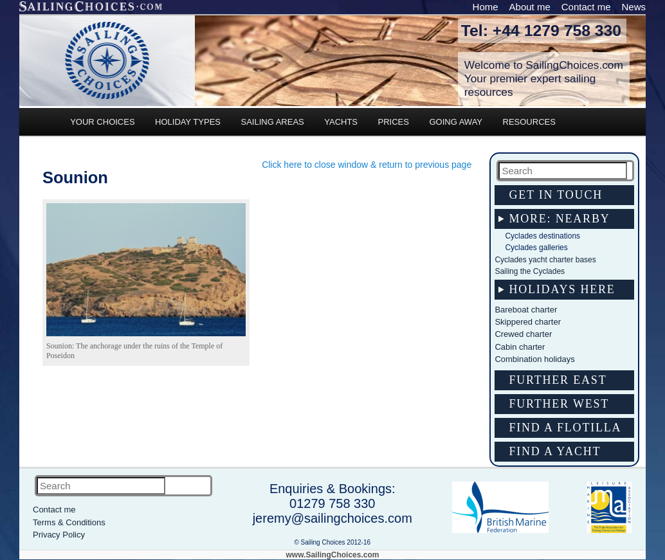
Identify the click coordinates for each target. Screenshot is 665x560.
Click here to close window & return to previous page (366, 164)
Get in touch (556, 194)
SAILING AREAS (272, 122)
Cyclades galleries (536, 247)
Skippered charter (528, 322)
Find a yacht (555, 451)
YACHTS (341, 122)
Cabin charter (520, 347)
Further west (559, 403)
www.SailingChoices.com (332, 554)
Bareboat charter (526, 309)
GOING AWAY (455, 122)
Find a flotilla (565, 427)
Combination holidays (534, 359)
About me (530, 6)
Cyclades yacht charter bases (545, 259)
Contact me (586, 6)
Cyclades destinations (542, 235)
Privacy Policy (59, 534)
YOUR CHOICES (102, 122)
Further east (557, 380)
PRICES (393, 122)
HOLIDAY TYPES (188, 122)
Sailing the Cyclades (530, 271)
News (633, 6)
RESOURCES (529, 122)
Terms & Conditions (69, 522)
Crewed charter (523, 334)
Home (485, 6)
